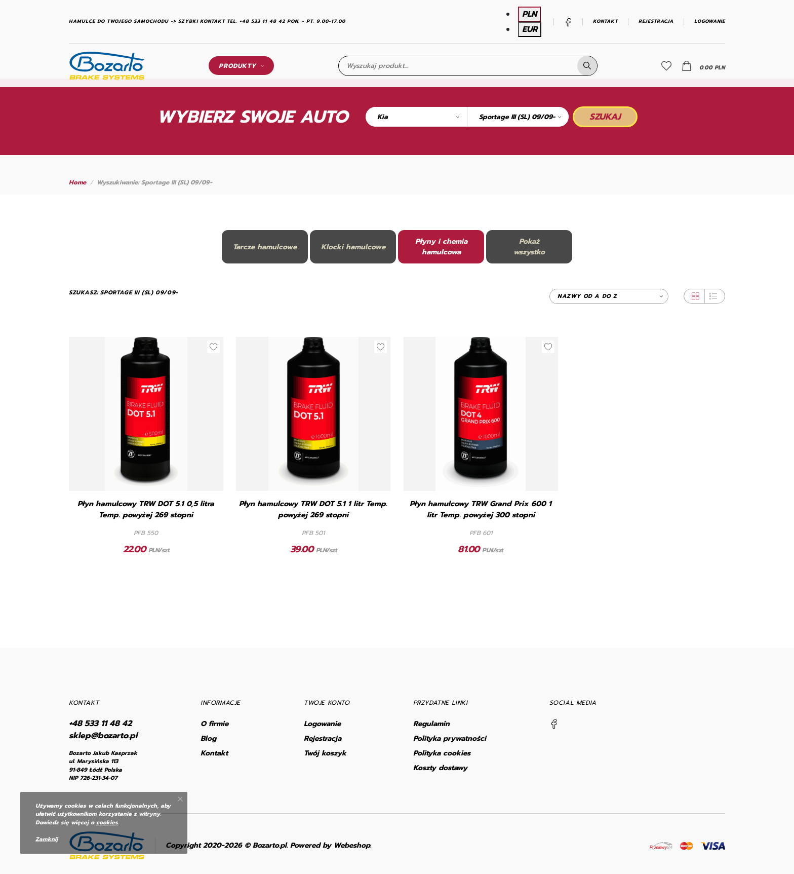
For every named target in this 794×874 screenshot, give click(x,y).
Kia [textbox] (382, 117)
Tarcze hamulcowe (265, 247)
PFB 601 (480, 533)
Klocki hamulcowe (353, 247)
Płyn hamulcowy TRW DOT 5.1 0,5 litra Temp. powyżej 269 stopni (145, 509)
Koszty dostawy (440, 768)
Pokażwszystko (529, 246)
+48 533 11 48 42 (100, 723)
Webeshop (352, 845)
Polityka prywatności (449, 738)
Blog (208, 738)
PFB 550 (146, 533)
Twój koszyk (325, 753)
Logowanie (709, 21)
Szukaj (605, 116)
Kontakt (605, 21)
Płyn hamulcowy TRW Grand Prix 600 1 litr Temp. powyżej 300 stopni (480, 509)
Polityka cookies (441, 753)
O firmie (214, 723)
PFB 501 (313, 533)
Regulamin (431, 723)
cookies (107, 822)
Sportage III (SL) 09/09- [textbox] (517, 117)
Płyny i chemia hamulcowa (441, 246)
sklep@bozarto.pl (103, 736)
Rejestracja (656, 21)
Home (77, 182)
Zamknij (46, 839)
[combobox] (416, 117)
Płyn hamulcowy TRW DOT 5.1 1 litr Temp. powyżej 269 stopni (313, 509)
